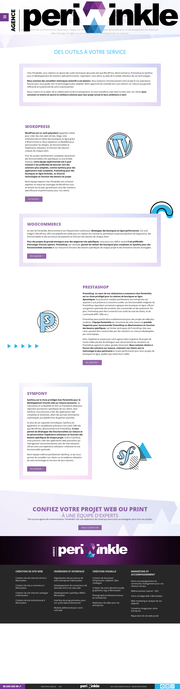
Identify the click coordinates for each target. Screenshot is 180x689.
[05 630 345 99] (20, 686)
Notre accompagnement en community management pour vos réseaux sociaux (147, 583)
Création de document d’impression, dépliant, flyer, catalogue (105, 580)
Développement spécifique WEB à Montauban (69, 594)
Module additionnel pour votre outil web (68, 609)
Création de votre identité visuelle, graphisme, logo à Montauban (108, 589)
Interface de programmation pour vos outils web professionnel (70, 601)
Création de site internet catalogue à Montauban (32, 594)
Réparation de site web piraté (145, 615)
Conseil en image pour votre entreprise (144, 609)
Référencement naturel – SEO (144, 591)
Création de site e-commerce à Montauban (30, 586)
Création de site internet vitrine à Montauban (31, 579)
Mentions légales (48, 686)
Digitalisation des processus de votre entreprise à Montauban (68, 579)
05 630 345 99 (11, 686)
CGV (60, 686)
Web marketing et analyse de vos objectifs (146, 602)
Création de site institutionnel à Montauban (30, 601)
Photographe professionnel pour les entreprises (107, 596)
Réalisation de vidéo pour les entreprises (105, 604)
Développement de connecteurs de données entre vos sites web (70, 586)
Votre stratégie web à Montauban (146, 596)
